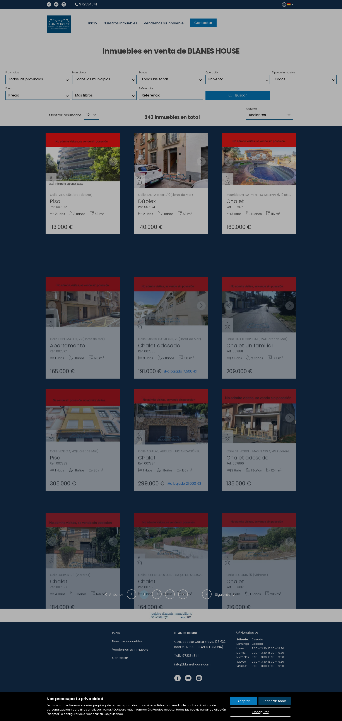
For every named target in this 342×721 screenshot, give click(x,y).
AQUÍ (115, 709)
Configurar (260, 712)
